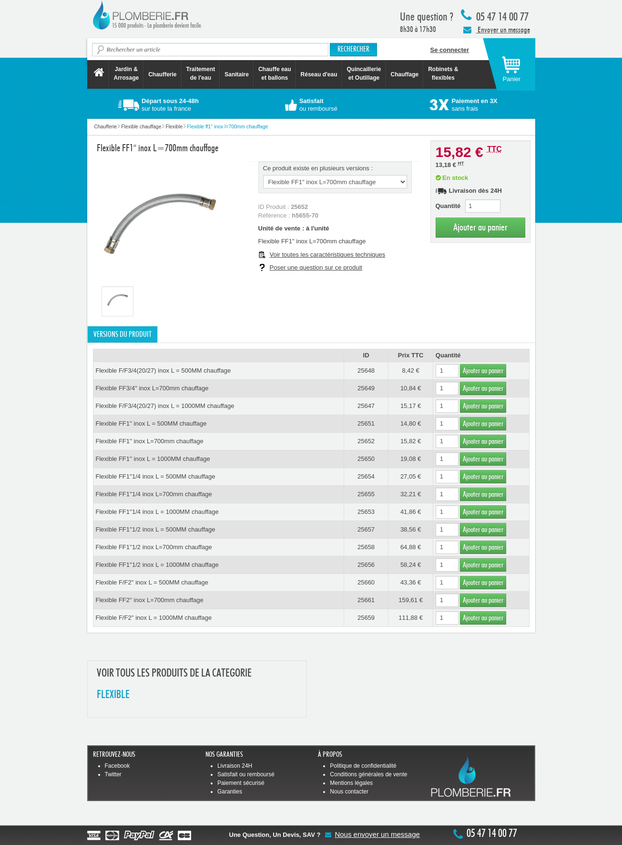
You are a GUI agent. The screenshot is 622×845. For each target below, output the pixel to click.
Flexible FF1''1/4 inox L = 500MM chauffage (155, 476)
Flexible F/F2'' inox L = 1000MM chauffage (154, 617)
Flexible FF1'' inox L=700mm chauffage (150, 441)
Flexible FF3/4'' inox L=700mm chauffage (152, 388)
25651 (366, 423)
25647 (366, 405)
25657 (366, 529)
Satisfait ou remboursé (246, 774)
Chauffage (405, 74)
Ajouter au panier (480, 227)
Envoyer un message (496, 29)
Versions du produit (122, 334)
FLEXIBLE (113, 694)
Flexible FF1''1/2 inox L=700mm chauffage (154, 547)
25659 (366, 617)
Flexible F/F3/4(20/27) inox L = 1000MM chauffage (165, 405)
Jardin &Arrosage (126, 73)
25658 (366, 547)
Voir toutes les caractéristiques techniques (328, 254)
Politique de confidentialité (363, 765)
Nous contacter (349, 791)
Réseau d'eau (319, 74)
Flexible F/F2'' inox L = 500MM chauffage (152, 582)
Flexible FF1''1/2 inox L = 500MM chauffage (155, 529)
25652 (366, 441)
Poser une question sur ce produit (316, 267)
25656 (366, 564)
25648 (366, 370)
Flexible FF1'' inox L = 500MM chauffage (151, 423)
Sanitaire (236, 74)
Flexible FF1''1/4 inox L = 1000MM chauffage (157, 511)
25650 (366, 458)
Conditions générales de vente (368, 774)
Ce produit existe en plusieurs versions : (318, 168)
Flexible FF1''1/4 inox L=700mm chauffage (154, 494)
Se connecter (449, 49)
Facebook (117, 765)
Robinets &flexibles (443, 73)
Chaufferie (162, 74)
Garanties (229, 791)
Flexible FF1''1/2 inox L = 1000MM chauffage (157, 564)
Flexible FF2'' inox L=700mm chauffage (150, 600)
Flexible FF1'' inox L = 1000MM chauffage (153, 458)
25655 (366, 494)
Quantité (448, 205)
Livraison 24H (234, 765)
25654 (366, 476)
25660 (366, 582)
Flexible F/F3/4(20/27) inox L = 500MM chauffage (163, 370)
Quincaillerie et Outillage (364, 73)
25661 (366, 600)
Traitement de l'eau (200, 73)
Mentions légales (351, 783)
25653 (366, 511)
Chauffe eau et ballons (274, 73)
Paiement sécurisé (241, 783)
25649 (366, 388)
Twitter (113, 774)
